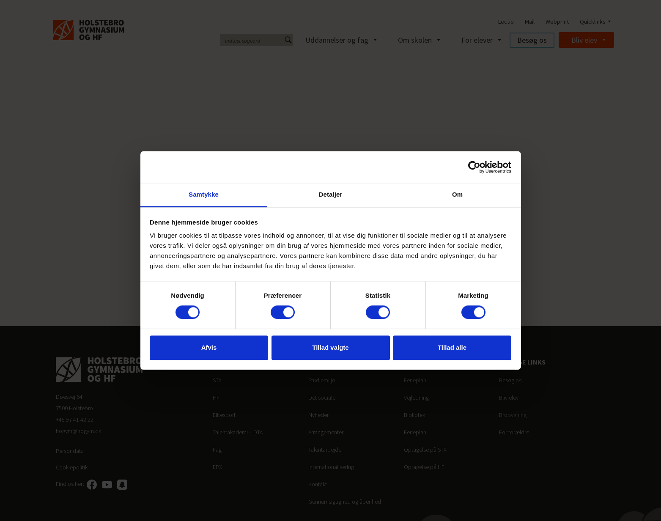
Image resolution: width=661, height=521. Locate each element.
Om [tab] (457, 194)
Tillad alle (452, 347)
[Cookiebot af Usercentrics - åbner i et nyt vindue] (474, 167)
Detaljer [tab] (331, 194)
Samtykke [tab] (204, 194)
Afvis (209, 347)
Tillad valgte (330, 347)
